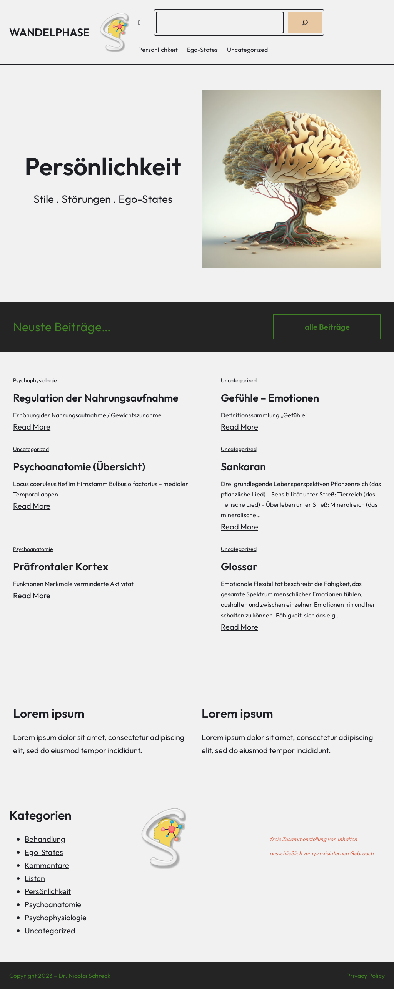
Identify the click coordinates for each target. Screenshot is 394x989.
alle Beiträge (327, 327)
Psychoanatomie (33, 548)
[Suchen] (305, 22)
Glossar (240, 565)
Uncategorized (240, 380)
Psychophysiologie (35, 380)
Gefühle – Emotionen (273, 397)
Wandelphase (49, 32)
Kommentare (47, 864)
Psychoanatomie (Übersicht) (81, 466)
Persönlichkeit (48, 890)
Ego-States (44, 851)
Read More (31, 426)
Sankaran (245, 466)
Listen (35, 877)
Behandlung (45, 838)
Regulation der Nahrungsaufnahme (97, 397)
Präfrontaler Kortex (61, 565)
